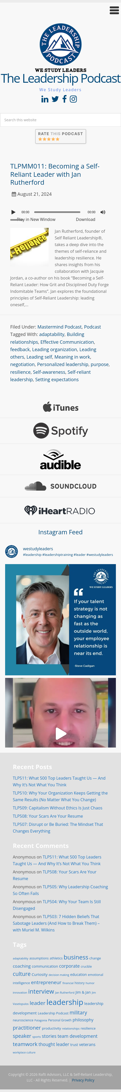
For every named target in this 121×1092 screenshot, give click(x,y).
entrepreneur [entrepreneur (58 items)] (46, 982)
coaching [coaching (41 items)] (22, 966)
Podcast (92, 327)
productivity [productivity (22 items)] (51, 1028)
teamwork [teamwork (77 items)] (25, 1044)
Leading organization (54, 349)
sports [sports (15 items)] (36, 1037)
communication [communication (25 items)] (45, 966)
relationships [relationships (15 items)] (71, 1028)
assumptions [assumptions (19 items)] (39, 958)
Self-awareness (49, 372)
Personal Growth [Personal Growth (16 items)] (60, 1020)
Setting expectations (57, 379)
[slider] (57, 212)
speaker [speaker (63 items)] (22, 1035)
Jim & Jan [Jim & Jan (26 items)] (83, 992)
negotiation (22, 364)
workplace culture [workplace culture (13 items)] (24, 1052)
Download (85, 219)
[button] (60, 10)
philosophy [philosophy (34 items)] (83, 1020)
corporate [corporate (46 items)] (69, 966)
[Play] (14, 212)
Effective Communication (67, 342)
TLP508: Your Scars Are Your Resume (48, 816)
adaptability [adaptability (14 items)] (20, 958)
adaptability (51, 334)
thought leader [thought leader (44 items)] (54, 1044)
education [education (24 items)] (78, 974)
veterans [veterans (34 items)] (87, 1044)
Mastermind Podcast (59, 327)
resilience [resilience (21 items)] (88, 1028)
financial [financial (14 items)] (67, 983)
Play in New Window (36, 219)
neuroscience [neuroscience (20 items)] (23, 1020)
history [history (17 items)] (80, 983)
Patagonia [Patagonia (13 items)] (41, 1020)
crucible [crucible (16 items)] (86, 966)
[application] (60, 211)
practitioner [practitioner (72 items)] (27, 1027)
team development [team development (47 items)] (77, 1036)
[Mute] (102, 212)
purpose (100, 364)
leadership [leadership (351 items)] (65, 1002)
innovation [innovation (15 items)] (20, 992)
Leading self (39, 357)
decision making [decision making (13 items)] (59, 975)
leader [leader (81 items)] (37, 1002)
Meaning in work (72, 357)
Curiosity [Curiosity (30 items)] (40, 974)
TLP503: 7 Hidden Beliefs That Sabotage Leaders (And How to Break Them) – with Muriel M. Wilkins (56, 923)
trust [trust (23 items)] (74, 1044)
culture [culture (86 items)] (22, 973)
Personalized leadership (62, 364)
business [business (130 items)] (76, 957)
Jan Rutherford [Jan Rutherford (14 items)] (64, 992)
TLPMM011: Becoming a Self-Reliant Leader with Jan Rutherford (55, 173)
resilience (20, 372)
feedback (20, 349)
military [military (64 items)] (78, 1012)
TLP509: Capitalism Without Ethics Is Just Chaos (57, 808)
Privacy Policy (83, 1080)
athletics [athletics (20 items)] (56, 958)
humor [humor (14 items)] (90, 983)
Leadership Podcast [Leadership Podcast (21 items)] (53, 1013)
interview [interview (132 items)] (41, 991)
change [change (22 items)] (95, 958)
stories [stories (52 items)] (49, 1036)
